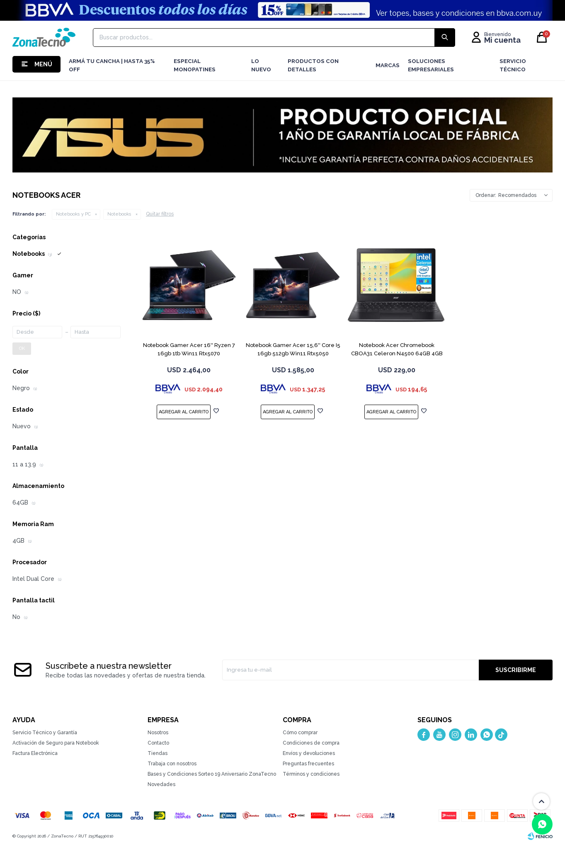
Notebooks (119, 214)
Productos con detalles (313, 65)
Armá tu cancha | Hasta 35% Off (112, 65)
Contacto (158, 743)
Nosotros (158, 732)
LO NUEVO (261, 65)
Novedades (161, 784)
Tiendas (157, 753)
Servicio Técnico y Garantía (44, 732)
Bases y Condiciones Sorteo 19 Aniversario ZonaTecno (212, 774)
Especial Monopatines (195, 65)
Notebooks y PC (73, 214)
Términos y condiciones (311, 774)
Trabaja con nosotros (172, 764)
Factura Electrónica (35, 753)
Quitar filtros (160, 214)
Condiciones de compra (311, 743)
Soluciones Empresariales (431, 65)
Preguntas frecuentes (308, 764)
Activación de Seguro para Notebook (55, 743)
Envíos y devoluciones (309, 753)
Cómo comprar (300, 732)
